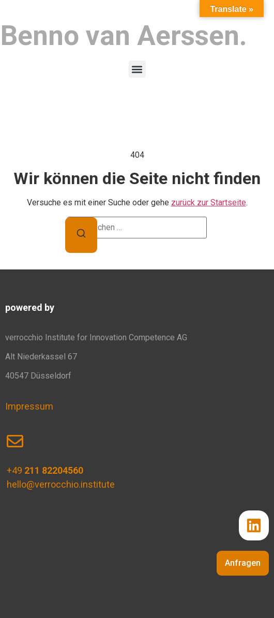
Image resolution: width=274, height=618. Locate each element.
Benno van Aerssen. (124, 36)
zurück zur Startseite (208, 202)
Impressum (29, 406)
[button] (137, 69)
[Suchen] (81, 235)
